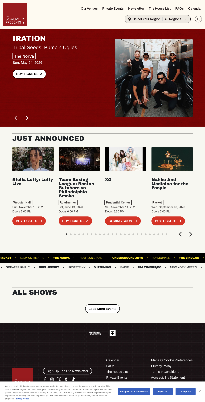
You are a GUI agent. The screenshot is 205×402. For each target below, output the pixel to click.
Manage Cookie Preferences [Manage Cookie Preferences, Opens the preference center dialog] (134, 391)
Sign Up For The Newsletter (67, 371)
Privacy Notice (22, 399)
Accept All (185, 391)
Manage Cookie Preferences (172, 360)
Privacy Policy (161, 366)
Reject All (163, 391)
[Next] (26, 117)
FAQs (179, 8)
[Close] (199, 391)
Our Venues (89, 8)
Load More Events (102, 309)
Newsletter (136, 8)
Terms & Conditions (165, 371)
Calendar (195, 8)
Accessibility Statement (168, 377)
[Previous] (15, 117)
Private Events (113, 8)
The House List (160, 8)
